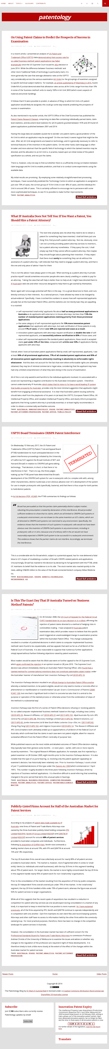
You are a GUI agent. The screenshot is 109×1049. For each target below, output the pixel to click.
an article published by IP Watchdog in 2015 (72, 83)
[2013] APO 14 (67, 726)
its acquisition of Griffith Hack (31, 844)
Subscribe (28, 1021)
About (11, 3)
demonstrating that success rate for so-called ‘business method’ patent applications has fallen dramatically (40, 61)
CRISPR (37, 577)
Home (3, 3)
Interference (17, 579)
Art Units (57, 79)
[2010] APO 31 (50, 715)
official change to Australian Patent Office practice (73, 682)
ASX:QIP (21, 837)
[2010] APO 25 (17, 715)
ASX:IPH (21, 833)
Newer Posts (7, 974)
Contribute (41, 3)
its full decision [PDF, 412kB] (25, 496)
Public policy (64, 412)
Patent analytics (26, 195)
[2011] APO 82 (87, 722)
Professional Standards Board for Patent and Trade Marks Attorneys (40, 935)
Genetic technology (52, 577)
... (55, 46)
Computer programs (60, 780)
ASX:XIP (51, 833)
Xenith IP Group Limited (36, 833)
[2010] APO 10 (79, 675)
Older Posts (102, 974)
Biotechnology (25, 577)
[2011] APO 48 (30, 719)
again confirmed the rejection (28, 664)
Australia (22, 409)
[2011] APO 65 (17, 722)
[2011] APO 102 (32, 726)
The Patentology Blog (14, 991)
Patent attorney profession (26, 412)
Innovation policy (38, 409)
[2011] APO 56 (67, 719)
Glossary (29, 3)
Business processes (39, 780)
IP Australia (16, 283)
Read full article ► (86, 197)
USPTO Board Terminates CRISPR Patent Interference (45, 433)
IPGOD (52, 409)
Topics (19, 3)
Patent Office (49, 412)
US (26, 579)
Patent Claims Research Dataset (24, 119)
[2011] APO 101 (66, 715)
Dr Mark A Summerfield (36, 991)
